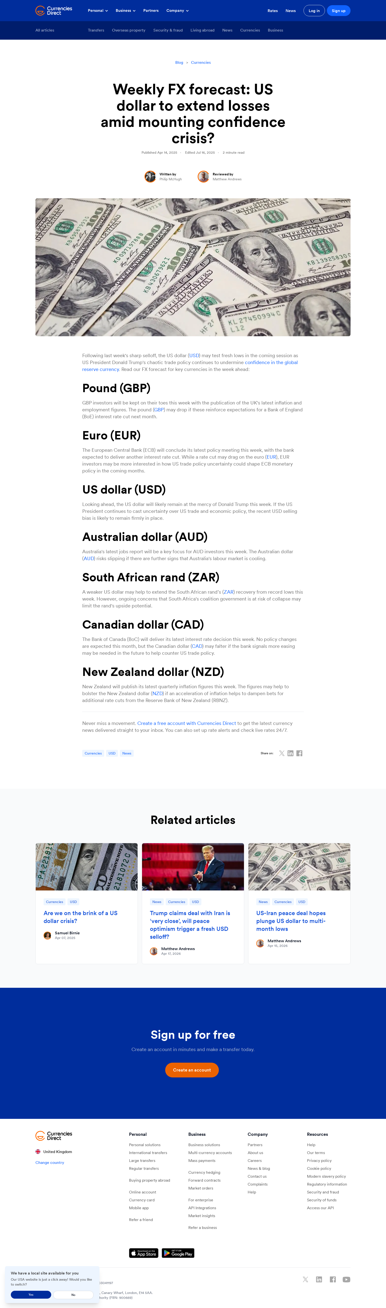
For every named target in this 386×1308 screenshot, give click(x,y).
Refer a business (202, 1227)
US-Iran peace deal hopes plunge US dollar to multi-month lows (291, 921)
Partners (151, 10)
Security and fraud (323, 1192)
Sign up (339, 10)
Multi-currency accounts (210, 1152)
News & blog (259, 1168)
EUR (271, 457)
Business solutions (204, 1144)
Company (177, 10)
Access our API (320, 1207)
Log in (314, 10)
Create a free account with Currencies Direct (186, 723)
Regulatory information (327, 1184)
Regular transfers (144, 1168)
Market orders (200, 1188)
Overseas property (128, 30)
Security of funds (322, 1199)
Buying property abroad (149, 1180)
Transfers (96, 30)
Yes (31, 1294)
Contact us (257, 1176)
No (73, 1295)
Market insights (201, 1215)
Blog (179, 62)
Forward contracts (204, 1180)
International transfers (148, 1152)
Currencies (250, 30)
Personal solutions (145, 1144)
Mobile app (139, 1207)
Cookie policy (319, 1168)
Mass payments (201, 1160)
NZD (157, 693)
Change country (49, 1162)
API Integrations (202, 1207)
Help (252, 1192)
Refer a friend (141, 1219)
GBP (159, 409)
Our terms (316, 1152)
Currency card (142, 1199)
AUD (89, 558)
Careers (255, 1160)
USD (194, 355)
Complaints (258, 1184)
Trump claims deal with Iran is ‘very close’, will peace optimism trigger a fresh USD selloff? (190, 924)
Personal (98, 10)
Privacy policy (319, 1160)
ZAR (228, 592)
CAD (197, 646)
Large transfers (142, 1160)
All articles (44, 30)
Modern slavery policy (326, 1176)
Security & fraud (168, 30)
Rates (273, 10)
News (291, 10)
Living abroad (202, 30)
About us (255, 1152)
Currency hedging (204, 1172)
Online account (142, 1192)
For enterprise (200, 1199)
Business (125, 10)
